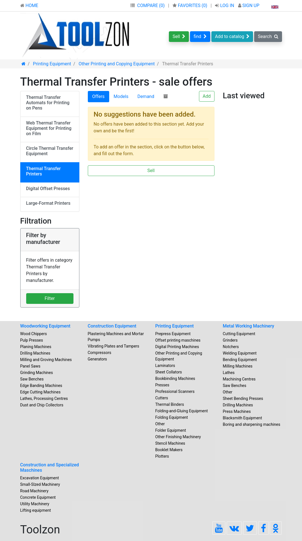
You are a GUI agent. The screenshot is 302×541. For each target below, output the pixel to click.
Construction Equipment (112, 326)
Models (121, 96)
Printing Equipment (174, 326)
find (200, 36)
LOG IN (225, 5)
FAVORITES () (190, 5)
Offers (98, 96)
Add (207, 96)
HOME (29, 5)
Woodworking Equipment (45, 326)
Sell (179, 36)
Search (268, 36)
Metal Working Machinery (248, 326)
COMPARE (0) (151, 5)
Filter (50, 298)
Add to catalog (232, 36)
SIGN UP (249, 5)
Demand (145, 96)
